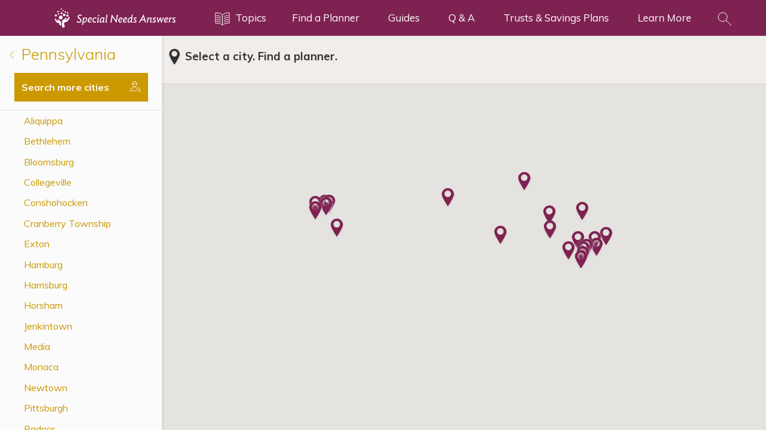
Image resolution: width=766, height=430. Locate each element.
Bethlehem (47, 141)
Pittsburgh (46, 408)
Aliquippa (43, 121)
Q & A (461, 17)
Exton (37, 244)
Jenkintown (48, 326)
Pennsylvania (63, 54)
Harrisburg (45, 285)
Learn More (664, 17)
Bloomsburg (49, 162)
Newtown (45, 388)
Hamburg (43, 265)
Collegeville (48, 182)
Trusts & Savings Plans (556, 17)
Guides (404, 17)
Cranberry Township (67, 223)
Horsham (43, 305)
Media (37, 346)
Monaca (41, 367)
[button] (315, 211)
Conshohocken (56, 202)
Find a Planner (325, 17)
